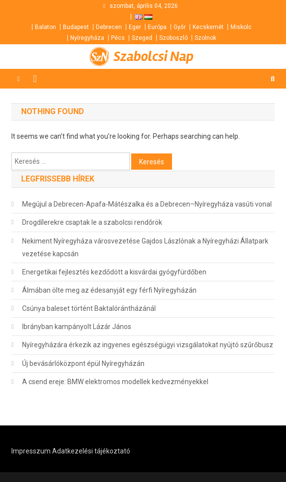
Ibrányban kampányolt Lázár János (76, 327)
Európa (157, 27)
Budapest (76, 27)
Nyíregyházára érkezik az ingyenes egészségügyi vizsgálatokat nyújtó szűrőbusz (147, 345)
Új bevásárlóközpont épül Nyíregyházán (83, 363)
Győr (179, 27)
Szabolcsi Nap (154, 56)
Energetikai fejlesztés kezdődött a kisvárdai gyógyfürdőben (114, 272)
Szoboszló (173, 37)
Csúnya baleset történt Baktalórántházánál (89, 308)
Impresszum (31, 451)
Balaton (45, 27)
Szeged (142, 37)
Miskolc (241, 27)
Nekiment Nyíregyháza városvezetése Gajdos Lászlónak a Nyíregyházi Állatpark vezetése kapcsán (145, 247)
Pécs (118, 37)
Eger (135, 27)
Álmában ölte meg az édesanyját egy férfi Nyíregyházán (109, 290)
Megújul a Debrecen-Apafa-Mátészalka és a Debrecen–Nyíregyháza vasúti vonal (147, 204)
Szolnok (205, 37)
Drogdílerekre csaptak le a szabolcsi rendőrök (92, 222)
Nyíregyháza (87, 37)
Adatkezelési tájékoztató (91, 451)
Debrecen (109, 27)
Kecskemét (208, 27)
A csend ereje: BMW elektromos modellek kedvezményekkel (115, 382)
